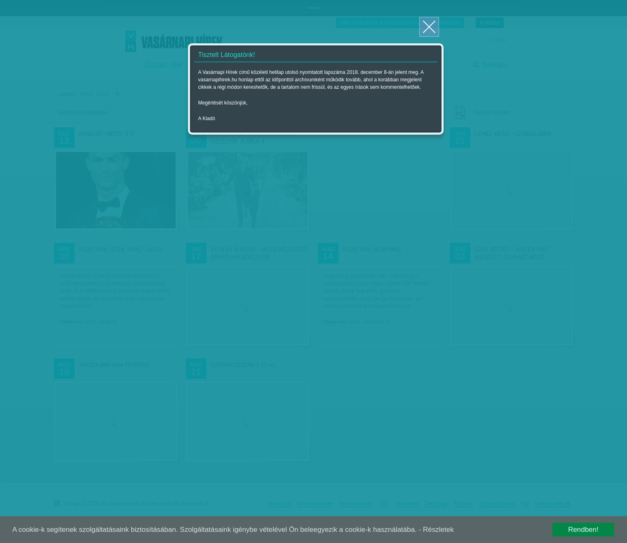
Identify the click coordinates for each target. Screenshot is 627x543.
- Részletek (436, 530)
